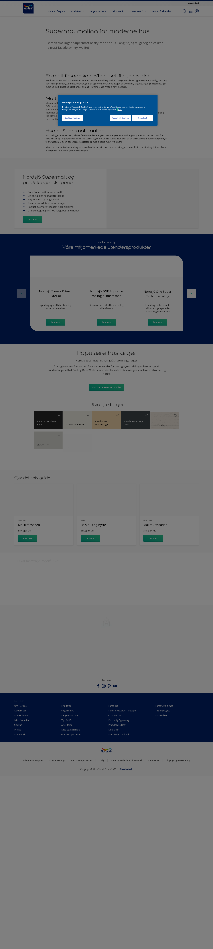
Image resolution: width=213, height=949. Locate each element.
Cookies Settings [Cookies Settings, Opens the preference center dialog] (72, 118)
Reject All (142, 118)
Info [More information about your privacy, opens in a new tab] (120, 109)
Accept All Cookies (120, 118)
